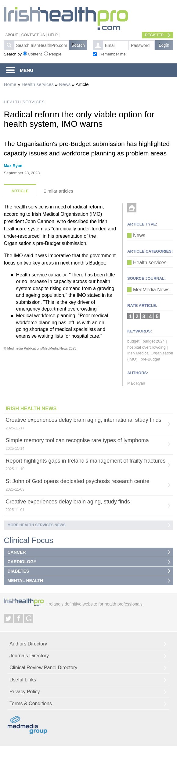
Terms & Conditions (30, 703)
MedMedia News (151, 289)
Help (53, 35)
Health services (38, 84)
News (64, 84)
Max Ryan (13, 165)
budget (133, 341)
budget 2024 (153, 341)
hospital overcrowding (146, 347)
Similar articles (58, 191)
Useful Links (22, 679)
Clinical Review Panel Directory (43, 667)
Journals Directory (29, 655)
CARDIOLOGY (22, 561)
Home (10, 84)
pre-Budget (150, 359)
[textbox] (41, 45)
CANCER (17, 552)
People (55, 54)
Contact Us (33, 35)
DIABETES (18, 571)
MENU (26, 70)
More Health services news (37, 525)
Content (35, 54)
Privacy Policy (24, 691)
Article (19, 191)
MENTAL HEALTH (25, 580)
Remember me (112, 54)
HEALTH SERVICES (24, 102)
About (11, 35)
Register (154, 35)
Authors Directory (28, 643)
